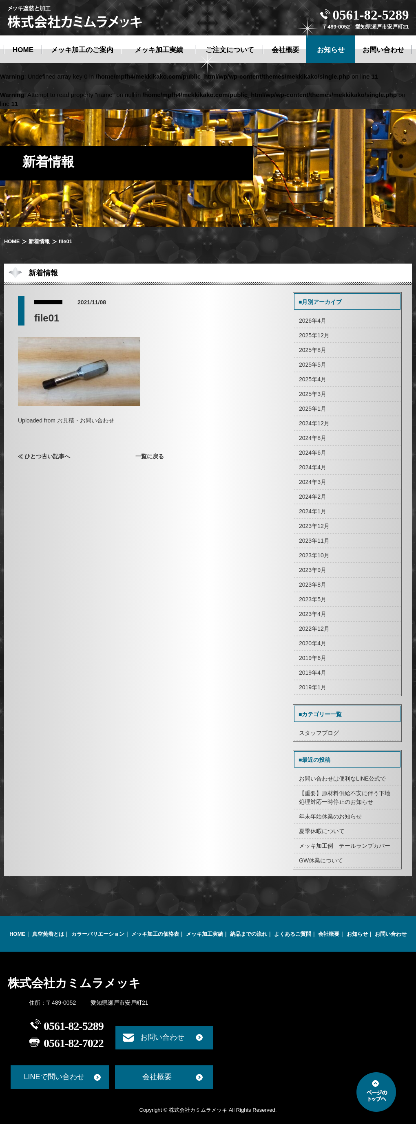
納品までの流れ (248, 934)
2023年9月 (312, 570)
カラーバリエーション (97, 934)
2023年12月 (314, 526)
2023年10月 (314, 555)
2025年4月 (312, 379)
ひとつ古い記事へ (47, 456)
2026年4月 (312, 320)
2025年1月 (312, 408)
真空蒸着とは (48, 934)
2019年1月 (312, 687)
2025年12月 (314, 335)
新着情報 (39, 241)
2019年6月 (312, 658)
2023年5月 (312, 599)
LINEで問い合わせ (54, 1077)
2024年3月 (312, 482)
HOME (12, 241)
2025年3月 (312, 394)
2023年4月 (312, 614)
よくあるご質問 (292, 934)
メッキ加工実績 (204, 934)
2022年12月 (314, 628)
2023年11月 (314, 540)
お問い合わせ (391, 934)
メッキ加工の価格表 (155, 934)
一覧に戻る (149, 456)
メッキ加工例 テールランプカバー (344, 845)
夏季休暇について (322, 831)
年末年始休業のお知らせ (330, 816)
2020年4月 (312, 643)
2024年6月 (312, 452)
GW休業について (321, 860)
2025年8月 (312, 350)
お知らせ (357, 934)
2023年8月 (312, 584)
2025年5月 (312, 364)
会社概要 (328, 934)
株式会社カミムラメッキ (74, 983)
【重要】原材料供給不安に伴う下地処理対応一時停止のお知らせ (344, 797)
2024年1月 (312, 511)
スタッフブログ (319, 733)
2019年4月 (312, 672)
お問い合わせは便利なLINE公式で (342, 778)
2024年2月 (312, 496)
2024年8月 (312, 438)
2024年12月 (314, 423)
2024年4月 (312, 467)
